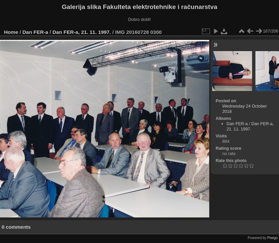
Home (11, 32)
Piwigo (272, 238)
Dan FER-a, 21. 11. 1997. (81, 32)
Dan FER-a (35, 32)
